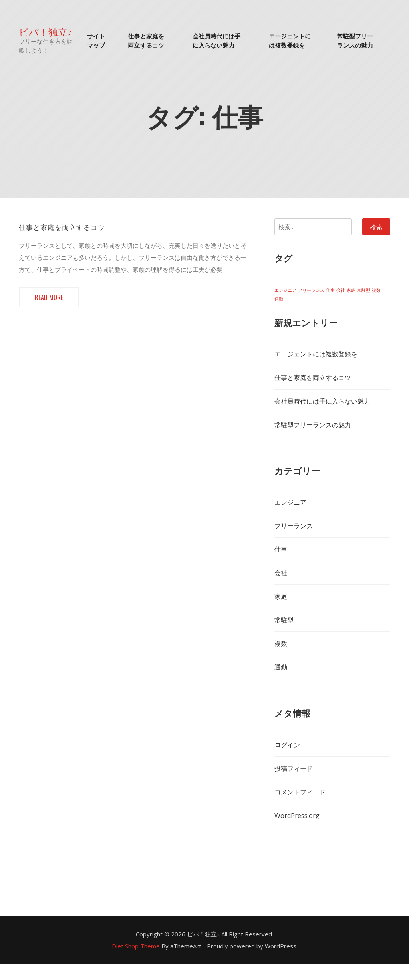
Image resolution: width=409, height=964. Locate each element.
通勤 (280, 667)
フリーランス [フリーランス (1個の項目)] (311, 290)
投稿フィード (293, 768)
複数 (280, 643)
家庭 (280, 596)
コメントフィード (300, 792)
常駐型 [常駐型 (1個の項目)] (363, 290)
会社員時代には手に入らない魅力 (217, 40)
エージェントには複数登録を (290, 40)
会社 (280, 572)
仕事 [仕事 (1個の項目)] (330, 290)
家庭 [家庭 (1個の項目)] (351, 290)
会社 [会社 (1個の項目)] (340, 290)
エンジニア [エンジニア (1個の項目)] (285, 290)
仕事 (280, 549)
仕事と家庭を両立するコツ (146, 40)
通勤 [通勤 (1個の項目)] (278, 299)
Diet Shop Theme (136, 946)
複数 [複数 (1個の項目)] (376, 290)
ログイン (287, 744)
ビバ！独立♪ (45, 31)
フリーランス (293, 525)
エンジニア (290, 502)
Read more (49, 297)
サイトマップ (96, 40)
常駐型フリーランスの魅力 (355, 40)
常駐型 (284, 620)
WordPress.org (297, 815)
